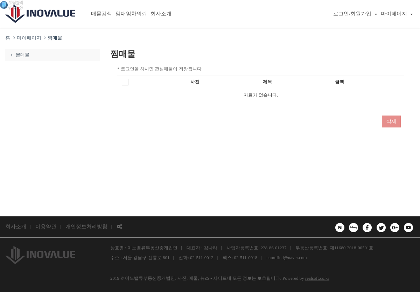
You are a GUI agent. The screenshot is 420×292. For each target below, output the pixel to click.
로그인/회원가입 (355, 13)
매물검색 (101, 13)
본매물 (19, 54)
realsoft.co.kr (317, 278)
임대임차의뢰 (131, 13)
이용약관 (45, 226)
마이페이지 (397, 13)
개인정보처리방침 (86, 226)
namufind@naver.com (286, 257)
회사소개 (161, 13)
